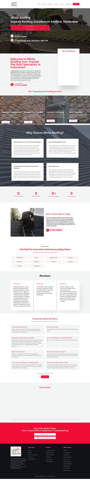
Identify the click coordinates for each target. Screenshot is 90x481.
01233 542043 (45, 436)
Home (39, 4)
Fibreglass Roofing (68, 466)
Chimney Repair (67, 454)
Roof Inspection (67, 472)
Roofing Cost (31, 459)
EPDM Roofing (67, 468)
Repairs (61, 4)
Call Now (76, 4)
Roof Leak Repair (49, 463)
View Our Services (30, 26)
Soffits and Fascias (67, 463)
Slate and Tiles (67, 461)
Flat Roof (65, 452)
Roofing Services (31, 461)
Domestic (56, 4)
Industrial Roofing (50, 457)
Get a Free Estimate (16, 26)
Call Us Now (45, 378)
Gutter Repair (66, 457)
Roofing (44, 4)
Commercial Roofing (50, 452)
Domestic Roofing (50, 454)
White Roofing (15, 68)
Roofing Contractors (32, 457)
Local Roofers (68, 4)
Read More (6, 123)
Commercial (50, 4)
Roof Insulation (49, 461)
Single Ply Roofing (67, 459)
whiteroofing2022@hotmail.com (45, 439)
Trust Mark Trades (51, 478)
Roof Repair (48, 459)
